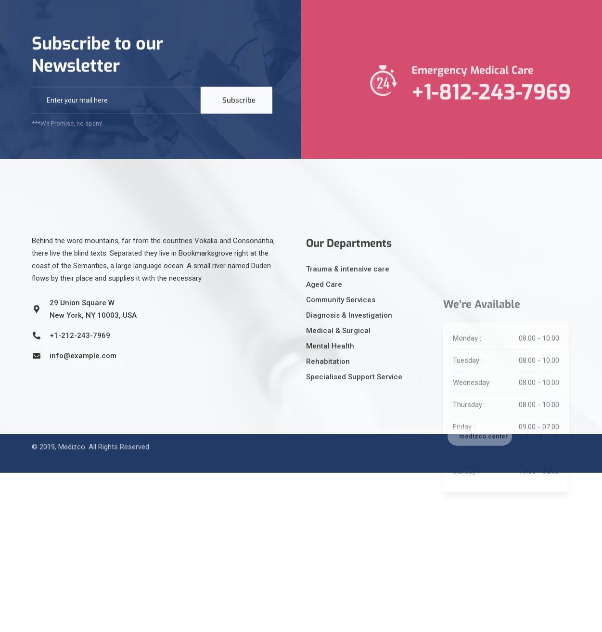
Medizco (71, 436)
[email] (116, 103)
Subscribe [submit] (239, 103)
